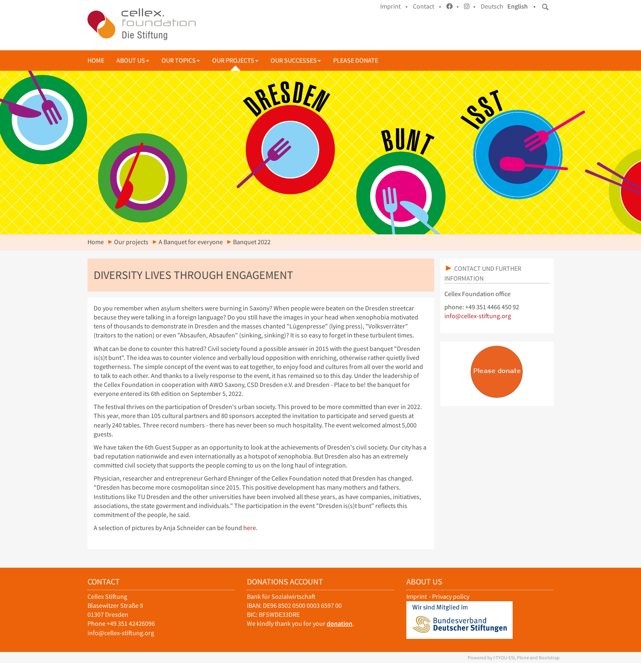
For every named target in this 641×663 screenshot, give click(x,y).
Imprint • (394, 6)
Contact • (427, 6)
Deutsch (492, 6)
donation (339, 623)
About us (133, 60)
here (249, 528)
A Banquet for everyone (191, 242)
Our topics (180, 60)
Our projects (235, 60)
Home (95, 60)
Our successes (296, 60)
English (517, 6)
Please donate (355, 60)
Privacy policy (450, 596)
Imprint (416, 596)
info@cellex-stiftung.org (477, 316)
